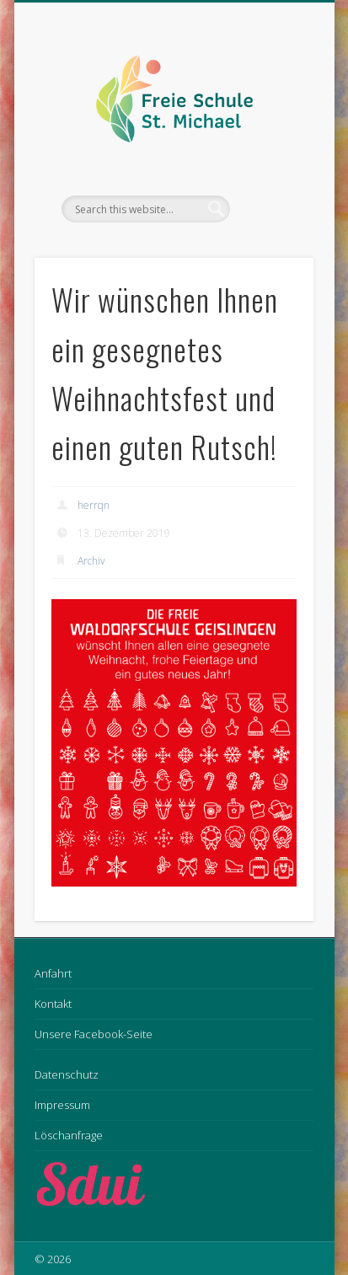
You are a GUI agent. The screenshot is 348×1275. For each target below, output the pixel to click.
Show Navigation (272, 150)
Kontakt (53, 1003)
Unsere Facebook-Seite (94, 1034)
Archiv (91, 561)
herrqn (94, 505)
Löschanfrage (69, 1135)
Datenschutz (67, 1074)
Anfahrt (53, 973)
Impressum (62, 1104)
